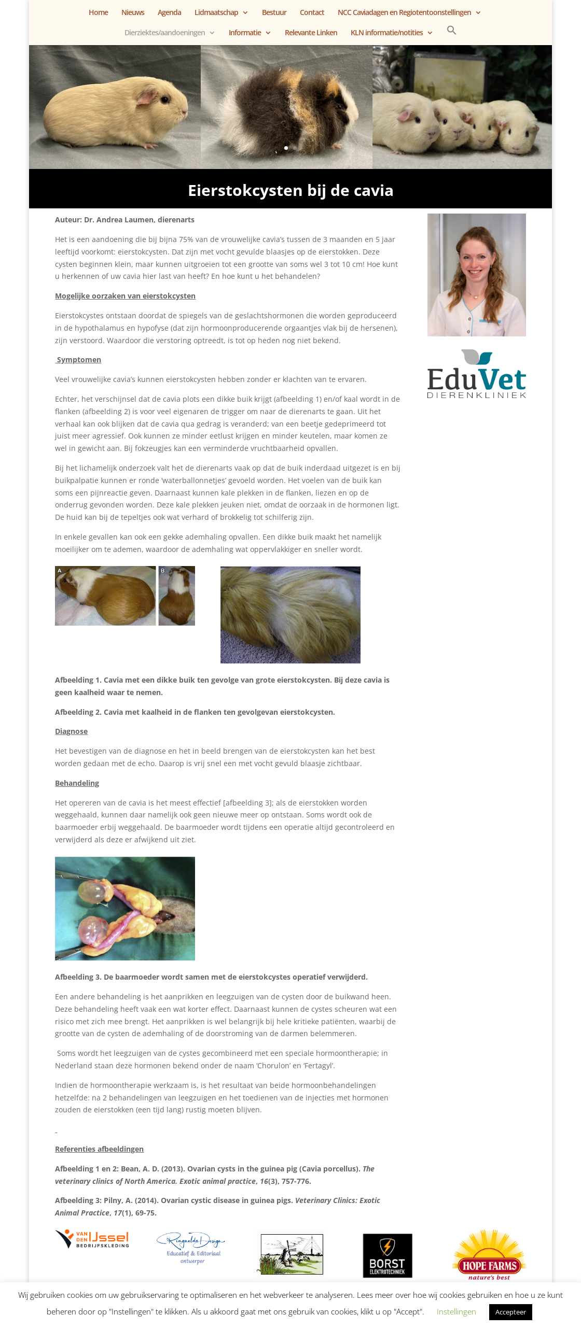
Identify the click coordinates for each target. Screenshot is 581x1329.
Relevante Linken (311, 33)
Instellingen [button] (456, 1311)
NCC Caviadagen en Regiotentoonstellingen (404, 13)
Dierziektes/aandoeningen (165, 33)
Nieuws (132, 13)
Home (98, 13)
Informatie (245, 33)
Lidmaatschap (216, 13)
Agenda (169, 13)
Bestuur (274, 13)
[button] (452, 35)
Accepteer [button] (510, 1312)
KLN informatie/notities (387, 33)
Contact (312, 13)
